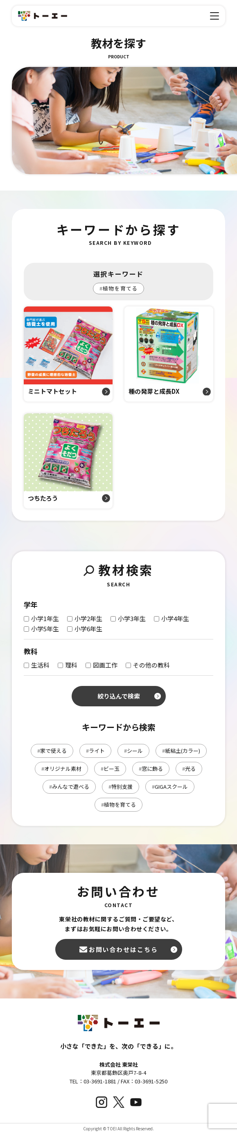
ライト (95, 751)
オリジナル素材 (61, 768)
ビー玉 (110, 768)
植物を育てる (118, 288)
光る (189, 768)
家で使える (52, 751)
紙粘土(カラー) (181, 751)
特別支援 (120, 786)
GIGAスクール (170, 786)
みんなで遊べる (69, 786)
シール (133, 751)
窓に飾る (151, 768)
